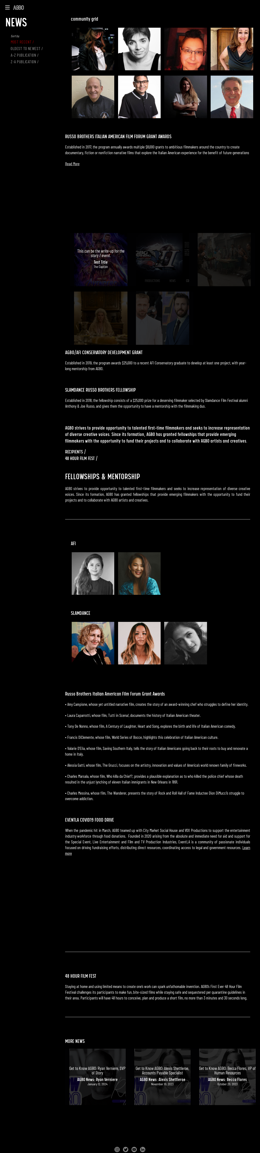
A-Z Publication (23, 55)
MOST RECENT (21, 41)
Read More (72, 163)
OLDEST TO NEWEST (25, 48)
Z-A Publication (23, 61)
